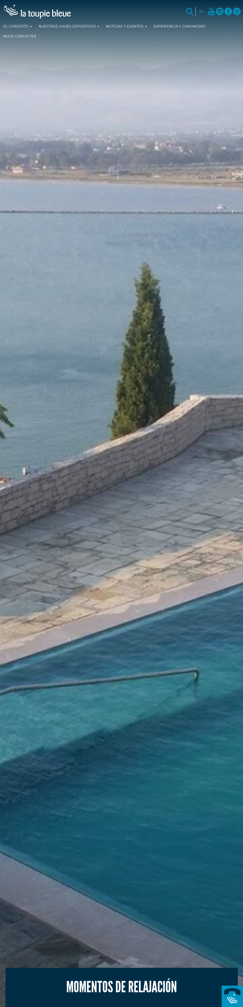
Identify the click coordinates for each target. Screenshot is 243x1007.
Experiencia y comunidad (179, 26)
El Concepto (17, 26)
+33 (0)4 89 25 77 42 (232, 996)
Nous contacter (19, 36)
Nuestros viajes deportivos (69, 26)
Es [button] (201, 11)
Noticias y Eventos (126, 26)
